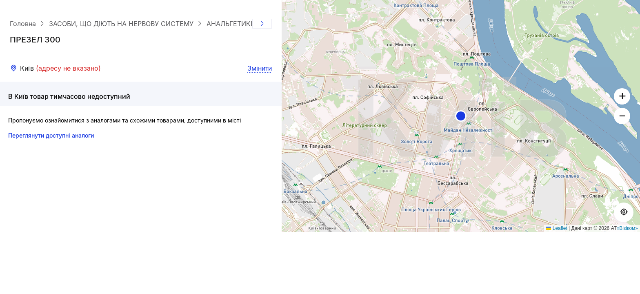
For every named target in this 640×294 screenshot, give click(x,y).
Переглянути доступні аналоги (51, 135)
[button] (461, 116)
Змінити (259, 68)
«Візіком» (627, 228)
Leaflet (556, 228)
